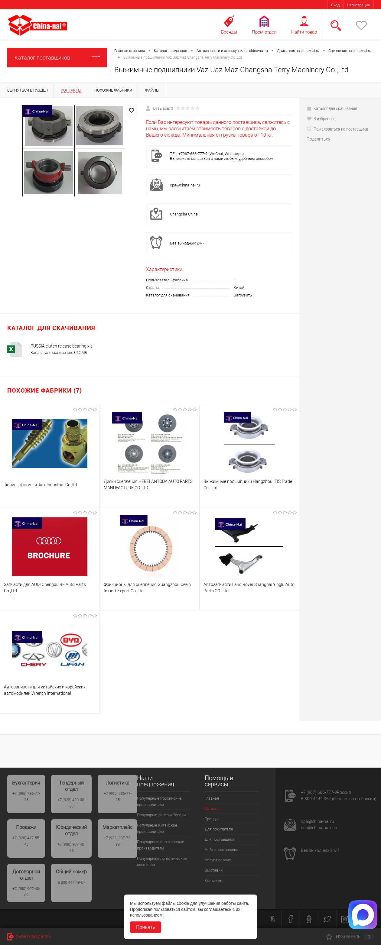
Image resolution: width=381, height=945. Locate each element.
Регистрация (358, 5)
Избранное (350, 936)
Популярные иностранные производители (160, 845)
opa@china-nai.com (319, 827)
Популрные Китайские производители (157, 828)
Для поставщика (219, 839)
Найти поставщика (221, 849)
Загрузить (243, 295)
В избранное (321, 118)
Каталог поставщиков (57, 57)
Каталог (212, 808)
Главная (212, 798)
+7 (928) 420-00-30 (71, 803)
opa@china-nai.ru (185, 185)
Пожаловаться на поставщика (337, 129)
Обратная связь (29, 936)
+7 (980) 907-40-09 (26, 891)
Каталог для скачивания (332, 108)
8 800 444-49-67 (71, 882)
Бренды (229, 32)
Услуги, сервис (218, 860)
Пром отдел (264, 32)
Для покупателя (219, 829)
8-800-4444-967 (316, 798)
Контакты (213, 880)
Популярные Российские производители (159, 801)
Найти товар (304, 32)
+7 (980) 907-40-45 (71, 847)
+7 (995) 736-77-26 (26, 796)
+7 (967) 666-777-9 (319, 792)
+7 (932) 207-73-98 (118, 841)
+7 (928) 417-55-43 (26, 841)
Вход (335, 5)
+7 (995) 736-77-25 (118, 796)
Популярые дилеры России (161, 815)
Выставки (214, 870)
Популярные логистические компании (162, 861)
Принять (145, 927)
